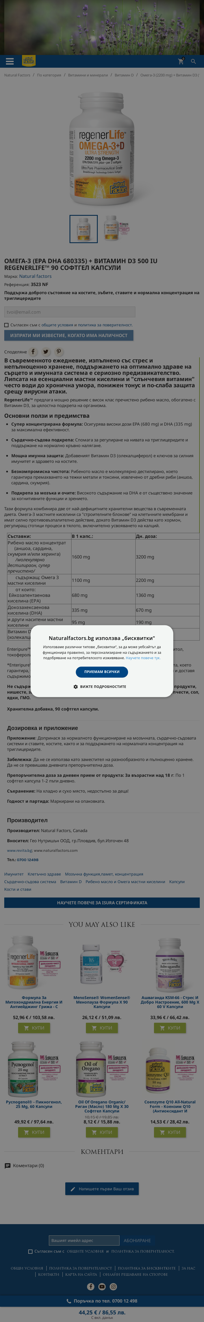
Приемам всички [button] (102, 672)
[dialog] (102, 661)
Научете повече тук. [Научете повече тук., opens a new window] (143, 658)
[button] (102, 686)
